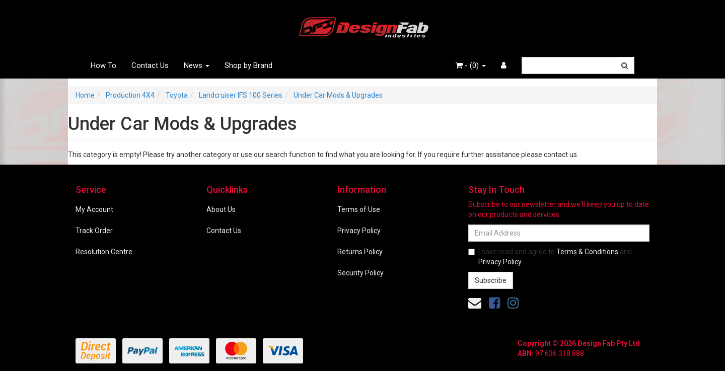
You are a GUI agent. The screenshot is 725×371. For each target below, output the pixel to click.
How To (103, 65)
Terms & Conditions (587, 252)
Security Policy (360, 273)
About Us (221, 209)
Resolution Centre (104, 252)
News (196, 65)
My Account (94, 209)
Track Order (94, 231)
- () (471, 65)
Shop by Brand (248, 65)
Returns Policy (360, 252)
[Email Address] (558, 233)
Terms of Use (358, 209)
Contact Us (150, 65)
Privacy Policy (359, 231)
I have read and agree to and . (550, 257)
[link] (494, 303)
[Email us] (474, 303)
